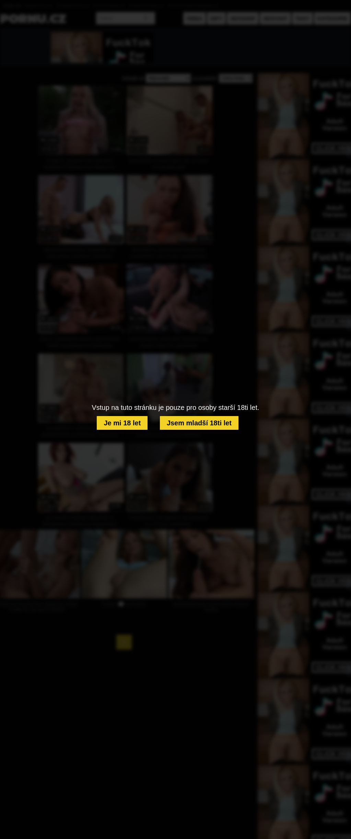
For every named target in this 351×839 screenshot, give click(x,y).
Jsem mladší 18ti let (199, 423)
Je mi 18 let (122, 423)
